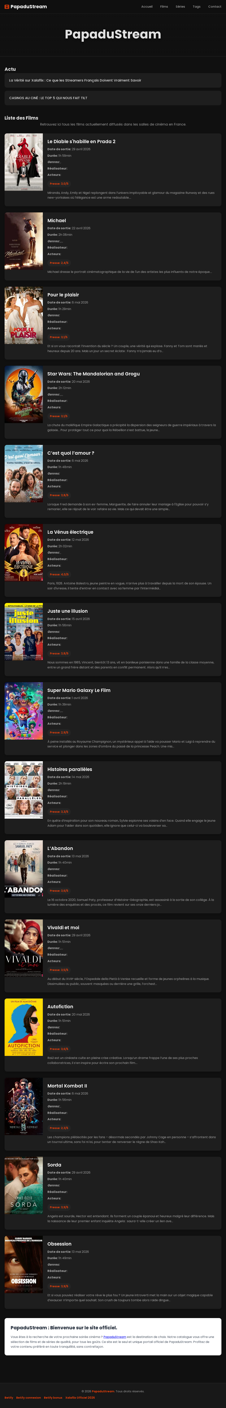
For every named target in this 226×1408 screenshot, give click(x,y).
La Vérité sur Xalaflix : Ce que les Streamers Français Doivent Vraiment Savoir (75, 80)
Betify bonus (53, 1398)
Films (164, 6)
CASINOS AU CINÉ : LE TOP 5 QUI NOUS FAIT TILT (48, 98)
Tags (197, 6)
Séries (180, 6)
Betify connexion (28, 1398)
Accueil (147, 6)
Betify (9, 1398)
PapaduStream (26, 6)
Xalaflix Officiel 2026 (80, 1398)
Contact (214, 6)
